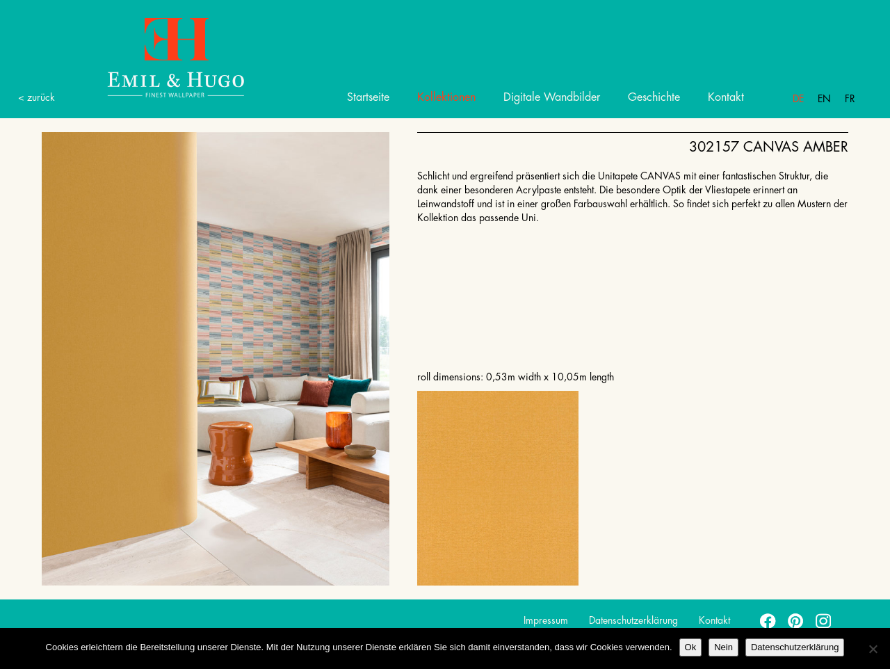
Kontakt (726, 97)
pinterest (796, 620)
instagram (824, 620)
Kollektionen (446, 97)
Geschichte (654, 97)
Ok (691, 647)
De (798, 99)
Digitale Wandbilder (551, 97)
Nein (723, 647)
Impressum (546, 620)
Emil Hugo (160, 57)
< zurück (36, 97)
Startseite (368, 97)
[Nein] (873, 649)
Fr (850, 99)
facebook (768, 620)
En (824, 99)
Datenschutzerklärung (633, 620)
